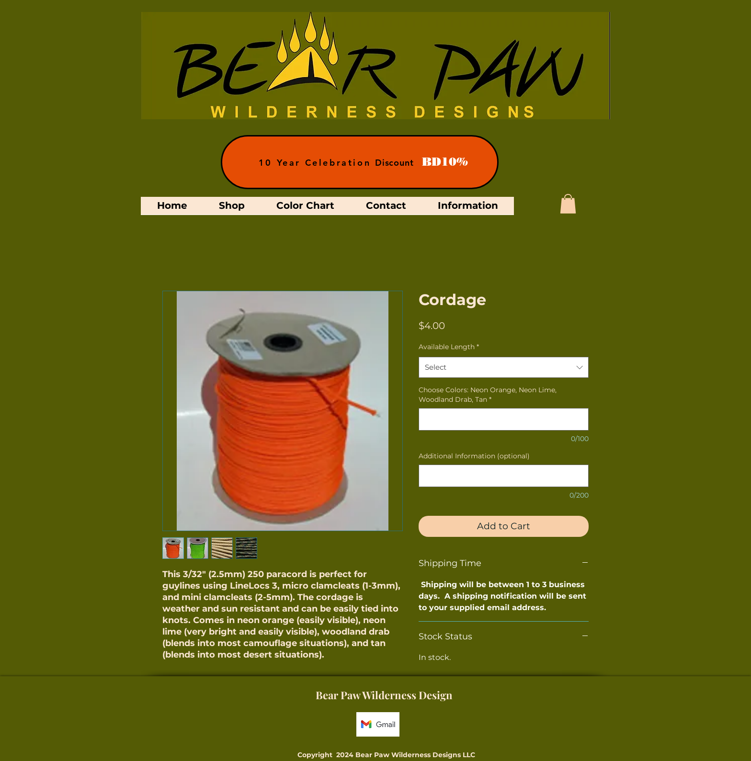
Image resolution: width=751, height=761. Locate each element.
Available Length (449, 346)
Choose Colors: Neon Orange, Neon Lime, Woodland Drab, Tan (488, 395)
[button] (568, 204)
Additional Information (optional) (474, 456)
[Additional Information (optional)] (503, 476)
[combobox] (504, 367)
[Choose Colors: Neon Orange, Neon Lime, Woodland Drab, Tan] (503, 419)
